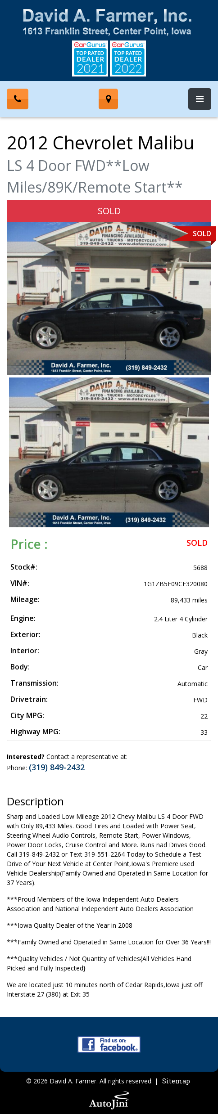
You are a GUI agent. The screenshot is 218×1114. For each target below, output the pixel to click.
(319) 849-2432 (57, 767)
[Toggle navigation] (199, 99)
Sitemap (176, 1081)
